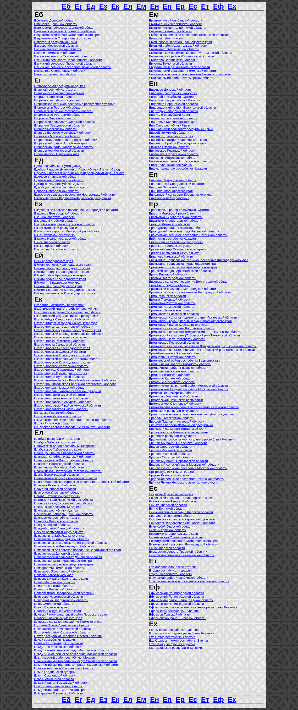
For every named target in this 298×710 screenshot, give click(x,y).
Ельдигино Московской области (57, 647)
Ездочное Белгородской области (58, 213)
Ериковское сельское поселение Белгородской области (190, 292)
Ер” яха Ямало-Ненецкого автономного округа (183, 482)
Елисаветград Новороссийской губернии (64, 593)
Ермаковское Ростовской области (174, 342)
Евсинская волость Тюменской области (63, 56)
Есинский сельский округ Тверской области (181, 512)
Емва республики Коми (166, 38)
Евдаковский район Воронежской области (65, 31)
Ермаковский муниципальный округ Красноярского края (190, 321)
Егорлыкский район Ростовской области (63, 111)
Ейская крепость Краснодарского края (62, 264)
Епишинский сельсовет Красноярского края (181, 194)
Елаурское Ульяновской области (58, 492)
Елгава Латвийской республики (57, 496)
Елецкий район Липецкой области (59, 528)
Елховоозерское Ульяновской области (62, 629)
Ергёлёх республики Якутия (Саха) (175, 253)
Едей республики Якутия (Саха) (57, 166)
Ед (90, 6)
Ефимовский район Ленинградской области (181, 600)
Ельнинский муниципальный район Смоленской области (76, 664)
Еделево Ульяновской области (56, 176)
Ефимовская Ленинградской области (176, 593)
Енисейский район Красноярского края (177, 143)
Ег (78, 6)
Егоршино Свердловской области (59, 125)
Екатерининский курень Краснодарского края (67, 330)
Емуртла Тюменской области (170, 63)
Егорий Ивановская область (55, 97)
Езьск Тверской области (52, 242)
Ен (154, 6)
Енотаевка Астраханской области (174, 154)
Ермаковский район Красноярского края (178, 324)
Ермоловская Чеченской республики (176, 400)
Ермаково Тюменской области (171, 310)
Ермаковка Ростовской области (172, 303)
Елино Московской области (54, 582)
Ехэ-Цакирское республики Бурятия (175, 647)
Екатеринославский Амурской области (62, 402)
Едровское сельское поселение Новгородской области (74, 194)
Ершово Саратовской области (171, 457)
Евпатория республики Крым (55, 42)
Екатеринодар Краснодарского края (60, 373)
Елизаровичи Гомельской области (59, 568)
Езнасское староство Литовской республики (66, 231)
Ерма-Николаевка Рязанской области (176, 353)
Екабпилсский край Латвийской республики (66, 308)
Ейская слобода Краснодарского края (62, 268)
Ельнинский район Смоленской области (63, 668)
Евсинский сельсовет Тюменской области (65, 63)
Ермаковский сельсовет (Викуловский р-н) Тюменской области (195, 332)
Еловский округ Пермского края (57, 611)
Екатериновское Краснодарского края (62, 362)
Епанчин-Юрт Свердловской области (176, 184)
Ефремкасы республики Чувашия (174, 611)
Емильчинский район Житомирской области (181, 56)
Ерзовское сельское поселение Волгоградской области (190, 281)
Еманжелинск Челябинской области (175, 24)
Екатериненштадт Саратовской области (63, 326)
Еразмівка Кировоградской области (175, 220)
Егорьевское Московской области (59, 150)
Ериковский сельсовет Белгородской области (182, 289)
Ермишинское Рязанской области (174, 371)
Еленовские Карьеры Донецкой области (64, 514)
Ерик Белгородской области (169, 285)
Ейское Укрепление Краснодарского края (64, 290)
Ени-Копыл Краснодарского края (173, 122)
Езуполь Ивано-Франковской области (61, 238)
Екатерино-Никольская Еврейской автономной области (75, 380)
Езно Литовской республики (54, 235)
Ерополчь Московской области (171, 418)
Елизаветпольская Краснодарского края (64, 560)
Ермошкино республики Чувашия (173, 411)
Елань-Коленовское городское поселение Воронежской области (81, 482)
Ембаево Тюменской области (170, 31)
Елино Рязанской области (53, 586)
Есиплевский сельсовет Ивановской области (182, 523)
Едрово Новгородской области (56, 191)
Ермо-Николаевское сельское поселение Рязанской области (194, 407)
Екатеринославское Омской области (61, 409)
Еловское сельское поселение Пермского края (68, 621)
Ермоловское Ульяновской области (175, 403)
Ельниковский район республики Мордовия (66, 657)
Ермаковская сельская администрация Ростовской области (193, 317)
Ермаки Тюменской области (169, 299)
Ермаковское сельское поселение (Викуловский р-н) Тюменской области (203, 346)
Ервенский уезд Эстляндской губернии (177, 249)
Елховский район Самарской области (62, 632)
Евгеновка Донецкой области (55, 24)
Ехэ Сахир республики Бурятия (172, 637)
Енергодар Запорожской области (173, 111)
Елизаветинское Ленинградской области (64, 546)
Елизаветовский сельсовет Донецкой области (68, 557)
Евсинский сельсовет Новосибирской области (68, 60)
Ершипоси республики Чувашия (172, 436)
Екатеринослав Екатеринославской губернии (67, 391)
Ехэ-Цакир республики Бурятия (172, 644)
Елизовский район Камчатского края (61, 578)
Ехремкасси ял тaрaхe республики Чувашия (181, 633)
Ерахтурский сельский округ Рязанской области (184, 231)
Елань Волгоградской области (56, 474)
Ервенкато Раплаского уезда (170, 246)
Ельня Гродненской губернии (55, 672)
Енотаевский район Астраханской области (180, 161)
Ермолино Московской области (172, 382)
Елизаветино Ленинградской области (61, 539)
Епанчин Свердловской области (173, 180)
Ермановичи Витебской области (172, 357)
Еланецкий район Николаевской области (64, 453)
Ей (38, 255)
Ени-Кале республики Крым (169, 114)
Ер (180, 6)
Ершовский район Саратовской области (178, 461)
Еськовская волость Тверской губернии (178, 551)
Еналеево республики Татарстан (173, 93)
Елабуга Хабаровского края (54, 442)
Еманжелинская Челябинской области (177, 27)
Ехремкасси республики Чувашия (174, 630)
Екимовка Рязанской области (55, 412)
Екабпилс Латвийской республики (59, 305)
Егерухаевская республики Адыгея (59, 86)
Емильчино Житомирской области (174, 49)
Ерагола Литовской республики (172, 213)
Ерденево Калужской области (171, 256)
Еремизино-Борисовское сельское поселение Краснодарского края (198, 260)
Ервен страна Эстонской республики (176, 242)
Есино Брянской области (167, 508)
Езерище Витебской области (55, 220)
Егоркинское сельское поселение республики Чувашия (74, 104)
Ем (141, 6)
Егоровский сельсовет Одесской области (64, 122)
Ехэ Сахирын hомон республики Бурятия (179, 640)
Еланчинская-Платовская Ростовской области (68, 471)
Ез (103, 6)
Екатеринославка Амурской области (61, 398)
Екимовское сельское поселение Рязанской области (72, 420)
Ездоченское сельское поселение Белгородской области (76, 210)
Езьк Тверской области (51, 246)
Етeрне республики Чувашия (170, 570)
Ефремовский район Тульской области (177, 618)
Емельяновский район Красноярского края (180, 42)
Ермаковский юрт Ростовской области (177, 339)
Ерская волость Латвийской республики (178, 432)
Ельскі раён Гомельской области (58, 686)
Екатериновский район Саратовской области (67, 359)
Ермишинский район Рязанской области (178, 367)
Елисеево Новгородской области (58, 596)
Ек (115, 6)
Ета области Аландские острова (173, 567)
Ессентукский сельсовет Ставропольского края (184, 541)
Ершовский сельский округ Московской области (184, 464)
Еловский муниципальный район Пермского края (70, 614)
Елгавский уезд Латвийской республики (63, 503)
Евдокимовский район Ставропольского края (67, 35)
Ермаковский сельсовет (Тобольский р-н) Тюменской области (194, 335)
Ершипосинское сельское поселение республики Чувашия (192, 439)
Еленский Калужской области (56, 521)
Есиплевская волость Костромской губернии (182, 519)
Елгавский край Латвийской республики (63, 499)
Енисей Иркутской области (169, 132)
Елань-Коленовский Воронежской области (65, 478)
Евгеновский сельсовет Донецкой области (65, 27)
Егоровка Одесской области (55, 118)
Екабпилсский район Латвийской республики (67, 312)
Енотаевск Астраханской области (173, 158)
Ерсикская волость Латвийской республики (181, 425)
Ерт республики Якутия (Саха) (171, 471)
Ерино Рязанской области (168, 274)
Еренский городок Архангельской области (180, 271)
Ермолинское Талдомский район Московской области (188, 389)
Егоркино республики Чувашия (57, 100)
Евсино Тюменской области (54, 53)
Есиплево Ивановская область (171, 515)
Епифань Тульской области (169, 187)
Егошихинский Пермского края (56, 154)
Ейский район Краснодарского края (60, 275)
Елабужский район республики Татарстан (65, 446)
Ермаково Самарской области (171, 306)
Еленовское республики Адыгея (57, 517)
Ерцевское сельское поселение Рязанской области (187, 479)
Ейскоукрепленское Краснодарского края (64, 293)
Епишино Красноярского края (171, 191)
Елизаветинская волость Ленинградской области (70, 543)
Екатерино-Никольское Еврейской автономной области (75, 384)
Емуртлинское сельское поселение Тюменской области (190, 74)
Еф (218, 6)
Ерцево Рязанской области (169, 475)
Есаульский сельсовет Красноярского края (180, 498)
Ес (192, 6)
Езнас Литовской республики (55, 228)
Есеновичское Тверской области (173, 501)
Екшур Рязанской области (53, 423)
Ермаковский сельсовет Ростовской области (182, 328)
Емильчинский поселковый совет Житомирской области (190, 53)
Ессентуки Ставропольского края (173, 533)
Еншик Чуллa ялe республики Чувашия (178, 168)
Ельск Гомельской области (54, 679)
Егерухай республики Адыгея (55, 89)
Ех (232, 6)
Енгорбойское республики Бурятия (174, 100)
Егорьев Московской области (55, 129)
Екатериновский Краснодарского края (62, 355)
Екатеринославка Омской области (59, 394)
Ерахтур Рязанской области (169, 224)
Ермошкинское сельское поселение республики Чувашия (191, 414)
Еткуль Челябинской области (170, 574)
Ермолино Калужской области (171, 378)
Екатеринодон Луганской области (59, 377)
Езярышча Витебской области (56, 249)
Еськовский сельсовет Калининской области (182, 555)
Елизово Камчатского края (53, 575)
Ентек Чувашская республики (171, 165)
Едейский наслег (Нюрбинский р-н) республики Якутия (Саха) (80, 173)
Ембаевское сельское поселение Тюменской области (188, 35)
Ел (127, 6)
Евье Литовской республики (55, 74)
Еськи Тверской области (167, 548)
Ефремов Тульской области (169, 614)
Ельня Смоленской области (54, 675)
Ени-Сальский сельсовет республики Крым (181, 129)
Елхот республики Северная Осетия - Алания (68, 636)
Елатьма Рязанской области (55, 485)
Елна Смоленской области (54, 603)
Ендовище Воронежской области (173, 104)
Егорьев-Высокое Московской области (62, 132)
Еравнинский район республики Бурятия (179, 210)
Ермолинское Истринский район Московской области (188, 385)
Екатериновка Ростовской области (59, 341)
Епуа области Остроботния (169, 198)
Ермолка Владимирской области (173, 393)
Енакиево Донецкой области (170, 89)
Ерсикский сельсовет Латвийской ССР (177, 428)
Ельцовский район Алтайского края (60, 690)
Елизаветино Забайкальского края (59, 535)
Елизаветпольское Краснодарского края (64, 564)
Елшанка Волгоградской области (58, 643)
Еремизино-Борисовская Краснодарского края (183, 263)
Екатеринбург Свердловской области (61, 319)
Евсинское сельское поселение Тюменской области (72, 67)
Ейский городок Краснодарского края (61, 272)
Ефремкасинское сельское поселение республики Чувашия (193, 607)
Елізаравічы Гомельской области (58, 693)
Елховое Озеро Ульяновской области (61, 625)
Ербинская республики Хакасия (172, 238)
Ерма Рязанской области (167, 296)
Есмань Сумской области (167, 530)
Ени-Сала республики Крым (169, 125)
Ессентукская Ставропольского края (176, 537)
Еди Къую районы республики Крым (61, 187)
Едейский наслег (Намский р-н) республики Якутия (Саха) (77, 169)
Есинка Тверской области (168, 505)
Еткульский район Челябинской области (178, 577)
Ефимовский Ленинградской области (176, 596)
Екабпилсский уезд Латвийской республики (66, 316)
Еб (66, 6)
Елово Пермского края (50, 607)
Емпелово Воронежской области (173, 60)
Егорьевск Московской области (57, 136)
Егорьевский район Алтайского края (61, 143)
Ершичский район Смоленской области (178, 443)
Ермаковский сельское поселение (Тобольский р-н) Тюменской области (202, 350)
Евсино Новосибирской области (57, 49)
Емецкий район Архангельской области (178, 45)
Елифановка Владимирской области (61, 600)
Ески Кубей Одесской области (171, 526)
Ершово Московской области (170, 450)
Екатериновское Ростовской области (61, 366)
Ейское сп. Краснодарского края (58, 286)
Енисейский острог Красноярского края (178, 140)
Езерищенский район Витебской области (64, 224)
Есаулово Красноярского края (171, 494)
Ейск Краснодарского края (53, 261)
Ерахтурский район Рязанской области (177, 228)
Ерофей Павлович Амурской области (176, 421)
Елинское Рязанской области (55, 589)
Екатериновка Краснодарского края (60, 337)
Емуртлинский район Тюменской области (179, 67)
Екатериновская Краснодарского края (62, 348)
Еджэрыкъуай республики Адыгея (59, 184)
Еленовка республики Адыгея (56, 510)
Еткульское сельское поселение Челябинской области (189, 581)
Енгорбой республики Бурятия (171, 97)
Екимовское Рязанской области (57, 416)
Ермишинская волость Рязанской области (180, 364)
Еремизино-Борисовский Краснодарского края (183, 267)
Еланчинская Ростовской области (59, 467)
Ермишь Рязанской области (169, 375)
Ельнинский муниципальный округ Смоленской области (75, 661)
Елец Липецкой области (52, 525)
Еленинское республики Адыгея (58, 507)
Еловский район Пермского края (58, 618)
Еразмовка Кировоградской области (175, 217)
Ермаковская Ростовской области (174, 314)
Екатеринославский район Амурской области (67, 405)
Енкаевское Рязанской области (172, 150)
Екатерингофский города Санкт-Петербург (65, 323)
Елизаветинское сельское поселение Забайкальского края (77, 550)
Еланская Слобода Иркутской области (62, 456)
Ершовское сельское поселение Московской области (188, 468)
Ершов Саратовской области (170, 446)
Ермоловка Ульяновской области (173, 396)
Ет (205, 6)
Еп (167, 6)
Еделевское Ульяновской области (59, 180)
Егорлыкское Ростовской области (58, 114)
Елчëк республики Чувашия (54, 639)
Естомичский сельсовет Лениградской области (183, 544)
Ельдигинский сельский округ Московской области (71, 650)
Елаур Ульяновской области (55, 489)
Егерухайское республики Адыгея (59, 93)
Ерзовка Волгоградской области (172, 278)
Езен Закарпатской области (54, 217)
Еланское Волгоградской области (59, 464)
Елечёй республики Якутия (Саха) (59, 532)
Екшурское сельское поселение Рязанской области (72, 427)
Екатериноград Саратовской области (61, 369)
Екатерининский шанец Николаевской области (68, 334)
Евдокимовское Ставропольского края (62, 38)
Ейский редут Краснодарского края (60, 279)
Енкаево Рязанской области (169, 147)
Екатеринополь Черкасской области (61, 387)
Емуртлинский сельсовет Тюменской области (182, 70)
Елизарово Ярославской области (58, 571)
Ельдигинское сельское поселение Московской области (75, 654)
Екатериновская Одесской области (60, 351)
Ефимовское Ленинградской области (176, 603)
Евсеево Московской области (56, 45)
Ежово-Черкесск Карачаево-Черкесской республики (72, 198)
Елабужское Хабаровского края (57, 449)
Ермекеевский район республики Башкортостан (184, 360)
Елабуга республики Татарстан (57, 438)
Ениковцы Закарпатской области (173, 118)
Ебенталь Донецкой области (55, 20)
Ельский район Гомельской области (60, 682)
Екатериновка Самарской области (59, 344)
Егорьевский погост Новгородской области (65, 140)
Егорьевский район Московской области (64, 147)
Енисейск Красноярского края (171, 136)
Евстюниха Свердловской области (59, 70)
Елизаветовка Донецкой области (58, 553)
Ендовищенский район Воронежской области (182, 107)
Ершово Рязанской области (169, 454)
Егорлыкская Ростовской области (58, 107)
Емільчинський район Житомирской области (182, 78)
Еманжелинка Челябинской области (175, 20)
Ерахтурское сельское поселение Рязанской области (188, 235)
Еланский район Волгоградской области (64, 460)
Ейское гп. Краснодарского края (57, 282)
